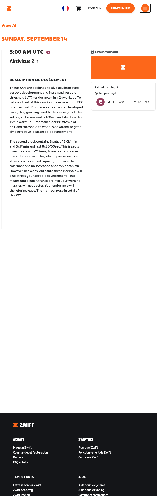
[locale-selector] (65, 8)
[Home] (9, 8)
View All (9, 25)
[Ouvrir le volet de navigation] (145, 8)
